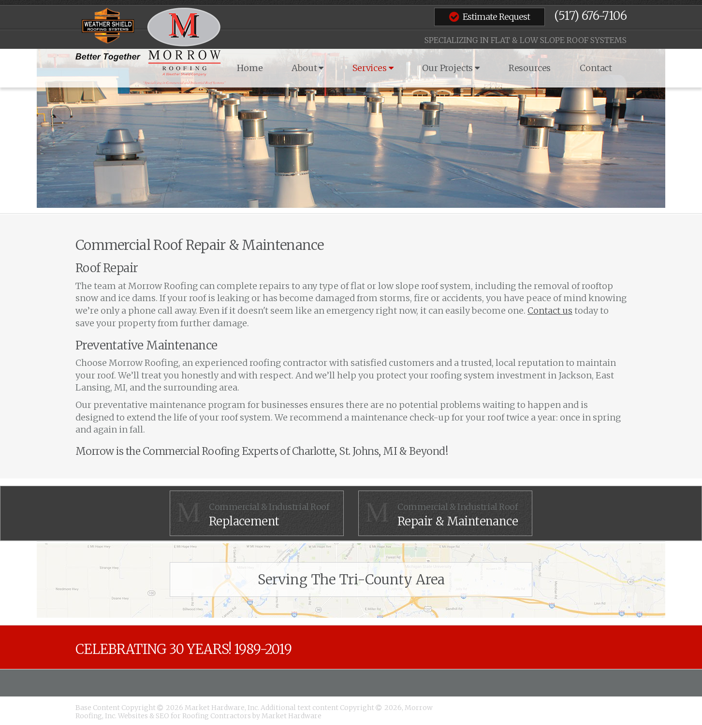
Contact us (549, 310)
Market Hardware (292, 715)
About (307, 67)
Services (372, 67)
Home (250, 67)
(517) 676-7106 (590, 15)
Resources (530, 67)
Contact (596, 67)
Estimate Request (489, 16)
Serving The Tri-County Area (351, 579)
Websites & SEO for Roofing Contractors (185, 715)
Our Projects (451, 67)
